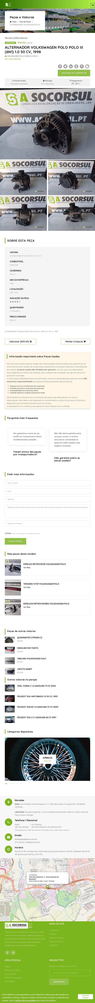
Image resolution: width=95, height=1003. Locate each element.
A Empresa (53, 930)
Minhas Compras (75, 341)
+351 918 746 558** (54, 827)
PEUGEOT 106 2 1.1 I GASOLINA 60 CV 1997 (36, 717)
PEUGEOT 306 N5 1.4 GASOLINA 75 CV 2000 (37, 707)
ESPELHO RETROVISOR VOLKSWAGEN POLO (44, 564)
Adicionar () (20, 341)
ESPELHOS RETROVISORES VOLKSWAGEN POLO (46, 603)
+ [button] (3, 861)
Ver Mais (26, 567)
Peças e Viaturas (56, 941)
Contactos (53, 945)
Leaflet (92, 920)
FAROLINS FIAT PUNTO (27, 648)
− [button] (3, 864)
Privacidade (10, 981)
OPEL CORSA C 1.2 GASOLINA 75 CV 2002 (36, 686)
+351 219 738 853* (38, 827)
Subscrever (59, 982)
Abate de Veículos (56, 938)
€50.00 (24, 341)
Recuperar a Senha (13, 970)
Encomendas (10, 974)
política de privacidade (25, 1000)
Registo (8, 966)
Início (13, 22)
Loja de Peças (25, 22)
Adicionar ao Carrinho (74, 73)
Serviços (52, 934)
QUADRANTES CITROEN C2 (29, 637)
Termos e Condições (13, 978)
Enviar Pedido (15, 541)
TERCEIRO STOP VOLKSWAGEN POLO (41, 584)
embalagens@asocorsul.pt (26, 839)
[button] (6, 783)
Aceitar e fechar (85, 997)
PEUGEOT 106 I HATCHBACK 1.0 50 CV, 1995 (37, 696)
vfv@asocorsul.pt (33, 842)
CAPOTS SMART (24, 669)
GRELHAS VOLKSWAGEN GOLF (31, 658)
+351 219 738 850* (22, 827)
